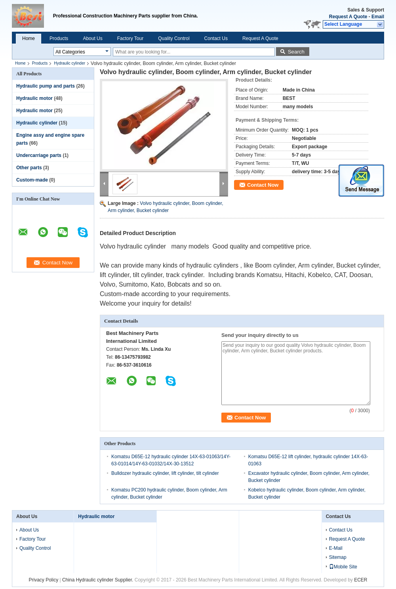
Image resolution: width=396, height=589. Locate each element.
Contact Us (216, 38)
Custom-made (32, 180)
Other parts (29, 167)
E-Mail (336, 548)
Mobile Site (343, 567)
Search (296, 52)
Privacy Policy (43, 580)
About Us (92, 38)
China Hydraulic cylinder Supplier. (98, 580)
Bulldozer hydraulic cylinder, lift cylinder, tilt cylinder (165, 473)
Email (377, 16)
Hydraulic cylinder (69, 63)
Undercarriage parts (38, 155)
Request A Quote (348, 16)
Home (28, 38)
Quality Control (173, 38)
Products (59, 38)
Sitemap (337, 557)
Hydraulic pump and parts (45, 86)
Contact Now (262, 185)
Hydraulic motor (34, 98)
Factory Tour (130, 38)
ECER (360, 580)
